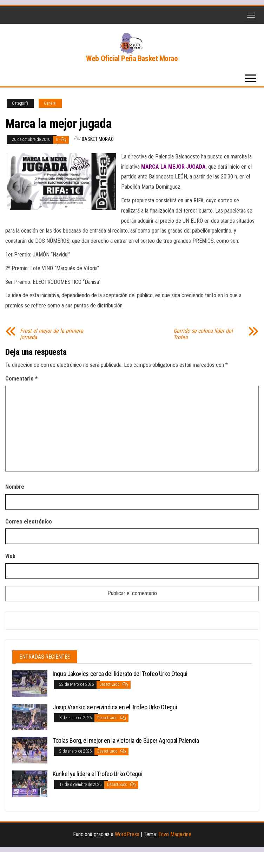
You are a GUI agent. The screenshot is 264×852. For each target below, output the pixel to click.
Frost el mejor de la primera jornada (51, 334)
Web (10, 556)
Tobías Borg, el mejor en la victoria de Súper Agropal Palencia (126, 740)
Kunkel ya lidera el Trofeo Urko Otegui (97, 774)
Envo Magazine (174, 834)
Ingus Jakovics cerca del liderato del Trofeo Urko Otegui (120, 673)
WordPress (127, 834)
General (50, 103)
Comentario (21, 378)
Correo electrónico (28, 521)
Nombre (14, 486)
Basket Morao (98, 139)
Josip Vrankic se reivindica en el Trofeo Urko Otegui (115, 707)
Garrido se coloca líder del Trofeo (203, 334)
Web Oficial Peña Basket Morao (132, 58)
